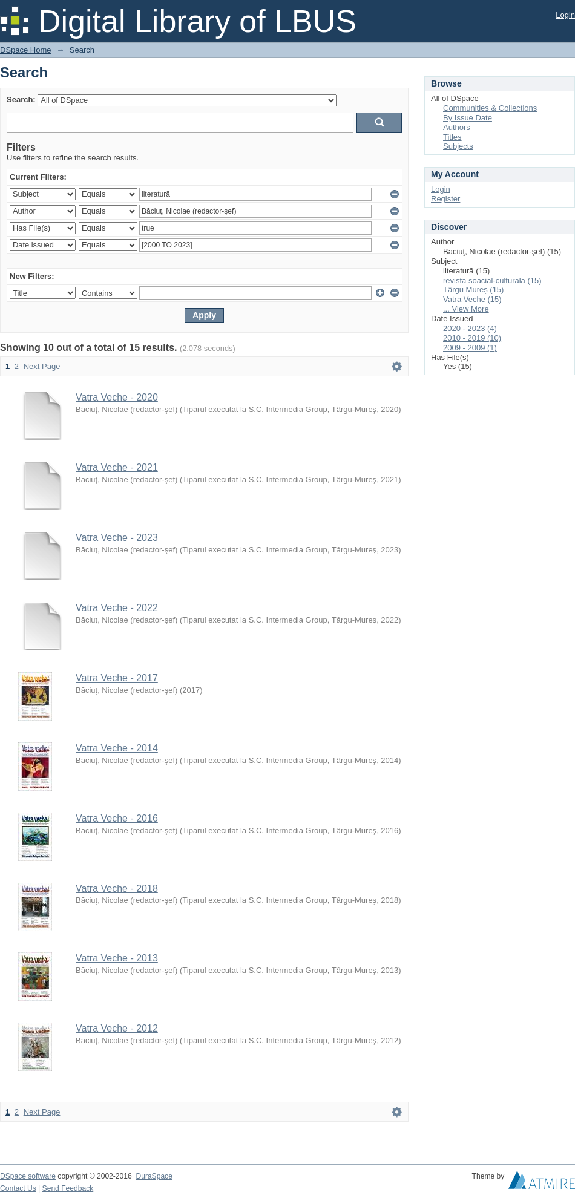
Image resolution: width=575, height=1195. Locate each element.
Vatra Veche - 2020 (117, 397)
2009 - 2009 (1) (470, 347)
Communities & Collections (490, 108)
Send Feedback (68, 1188)
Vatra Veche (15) (472, 299)
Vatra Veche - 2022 (117, 608)
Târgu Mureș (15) (473, 289)
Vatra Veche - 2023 (117, 537)
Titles (452, 137)
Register (445, 198)
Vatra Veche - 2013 (117, 958)
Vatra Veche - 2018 (117, 888)
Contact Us (18, 1188)
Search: (21, 99)
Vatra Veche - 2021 (117, 467)
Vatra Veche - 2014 (117, 748)
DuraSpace (154, 1176)
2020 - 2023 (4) (470, 328)
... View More (466, 308)
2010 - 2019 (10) (472, 337)
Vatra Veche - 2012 (117, 1028)
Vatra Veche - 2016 (117, 818)
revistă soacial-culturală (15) (492, 280)
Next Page (42, 366)
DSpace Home (25, 49)
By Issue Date (467, 117)
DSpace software (28, 1176)
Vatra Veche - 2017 (117, 678)
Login (565, 14)
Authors (456, 127)
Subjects (458, 146)
